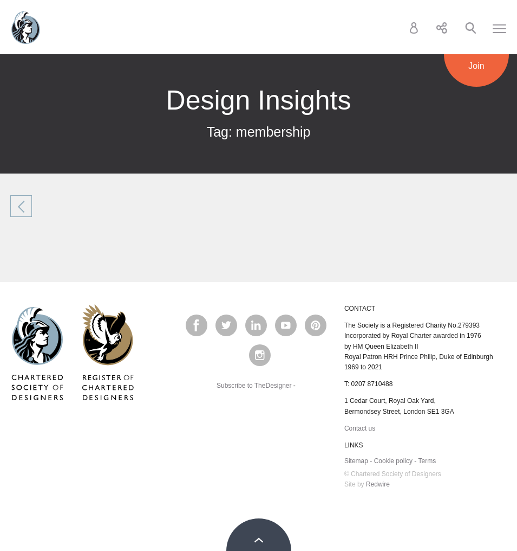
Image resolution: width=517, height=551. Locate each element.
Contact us (359, 428)
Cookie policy (393, 461)
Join (476, 66)
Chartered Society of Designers (25, 27)
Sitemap (356, 461)
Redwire (378, 484)
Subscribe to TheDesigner (254, 385)
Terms (427, 461)
